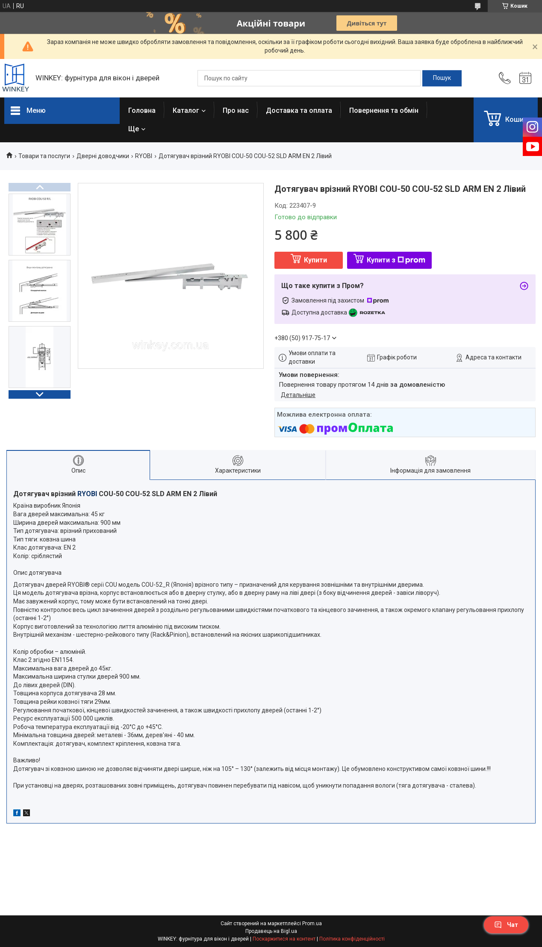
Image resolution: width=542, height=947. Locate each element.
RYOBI (143, 156)
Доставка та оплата (299, 110)
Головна (142, 110)
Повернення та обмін (383, 110)
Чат (506, 925)
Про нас (236, 110)
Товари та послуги (44, 156)
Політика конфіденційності (352, 939)
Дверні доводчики (103, 156)
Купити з (396, 260)
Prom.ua (312, 923)
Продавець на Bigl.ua (271, 931)
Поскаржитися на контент (284, 939)
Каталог (186, 110)
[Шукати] (442, 78)
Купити (315, 260)
